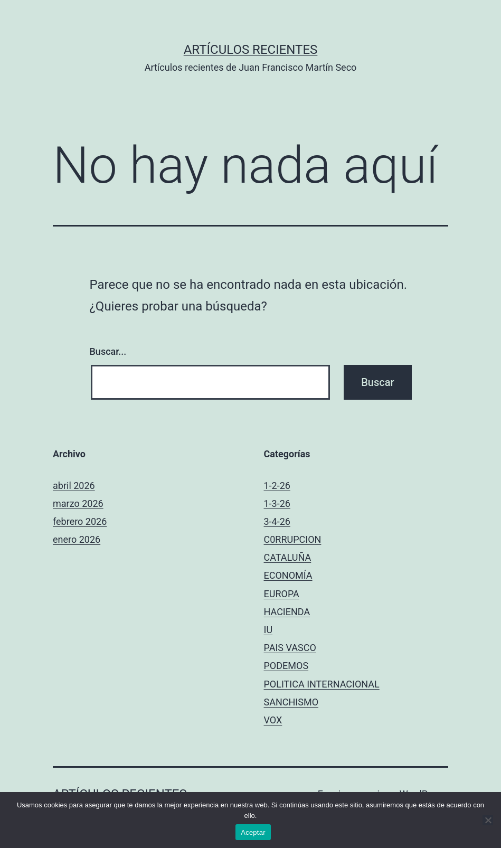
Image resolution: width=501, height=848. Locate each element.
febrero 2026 (80, 521)
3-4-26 (277, 521)
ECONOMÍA (288, 575)
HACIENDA (287, 611)
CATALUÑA (287, 557)
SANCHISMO (291, 702)
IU (268, 629)
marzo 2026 (78, 503)
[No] (488, 820)
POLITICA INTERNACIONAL (322, 684)
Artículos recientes (251, 49)
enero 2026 (76, 539)
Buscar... (108, 351)
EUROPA (281, 593)
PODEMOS (286, 665)
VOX (273, 719)
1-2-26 (277, 485)
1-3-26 (277, 503)
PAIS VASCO (290, 647)
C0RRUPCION (293, 539)
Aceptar (253, 832)
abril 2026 (74, 485)
